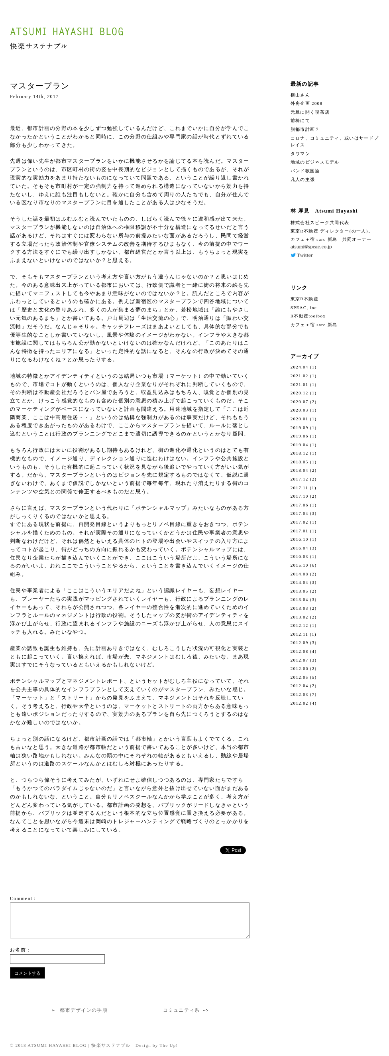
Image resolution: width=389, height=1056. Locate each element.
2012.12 (299, 625)
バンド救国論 (305, 170)
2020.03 (299, 410)
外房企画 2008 (306, 103)
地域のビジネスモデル (315, 162)
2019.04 (299, 444)
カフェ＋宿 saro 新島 (314, 324)
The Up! (169, 1045)
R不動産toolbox (308, 315)
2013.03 (299, 608)
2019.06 (299, 435)
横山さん (300, 95)
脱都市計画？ (305, 129)
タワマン (300, 153)
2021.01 (299, 384)
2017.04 (299, 513)
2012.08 (299, 651)
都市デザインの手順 (79, 1010)
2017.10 (299, 496)
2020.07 (299, 401)
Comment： (24, 898)
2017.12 (299, 479)
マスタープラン (39, 85)
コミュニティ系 (186, 1010)
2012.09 (299, 642)
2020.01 (299, 418)
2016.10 (299, 539)
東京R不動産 (304, 298)
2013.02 (299, 617)
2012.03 (299, 694)
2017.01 (299, 530)
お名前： (20, 950)
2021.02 (299, 375)
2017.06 (299, 504)
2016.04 (299, 548)
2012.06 (299, 668)
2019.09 (299, 427)
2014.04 (299, 582)
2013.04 (299, 599)
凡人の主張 (303, 179)
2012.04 (299, 685)
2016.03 (299, 556)
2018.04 (299, 470)
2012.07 (299, 660)
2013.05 (299, 591)
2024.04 (299, 366)
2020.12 (299, 392)
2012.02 (299, 703)
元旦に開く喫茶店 (310, 112)
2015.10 (299, 565)
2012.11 (299, 634)
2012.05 (299, 677)
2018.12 (299, 453)
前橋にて (300, 120)
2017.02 (299, 522)
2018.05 (299, 461)
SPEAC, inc (304, 307)
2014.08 (299, 573)
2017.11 (299, 487)
